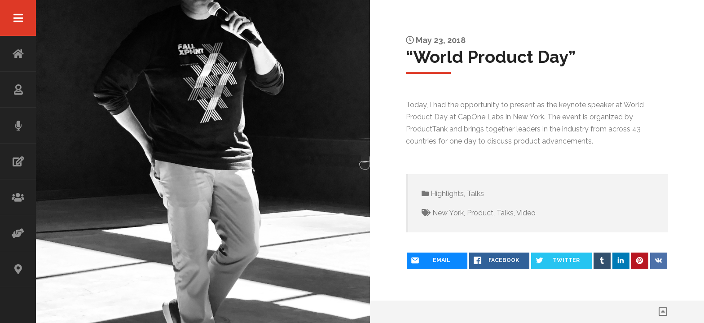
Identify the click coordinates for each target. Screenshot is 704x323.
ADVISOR (18, 233)
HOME (18, 54)
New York (448, 213)
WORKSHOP (18, 197)
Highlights (447, 193)
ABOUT (18, 90)
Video (526, 213)
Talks (475, 193)
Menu (18, 18)
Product (480, 213)
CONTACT (18, 269)
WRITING (18, 161)
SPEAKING (18, 126)
